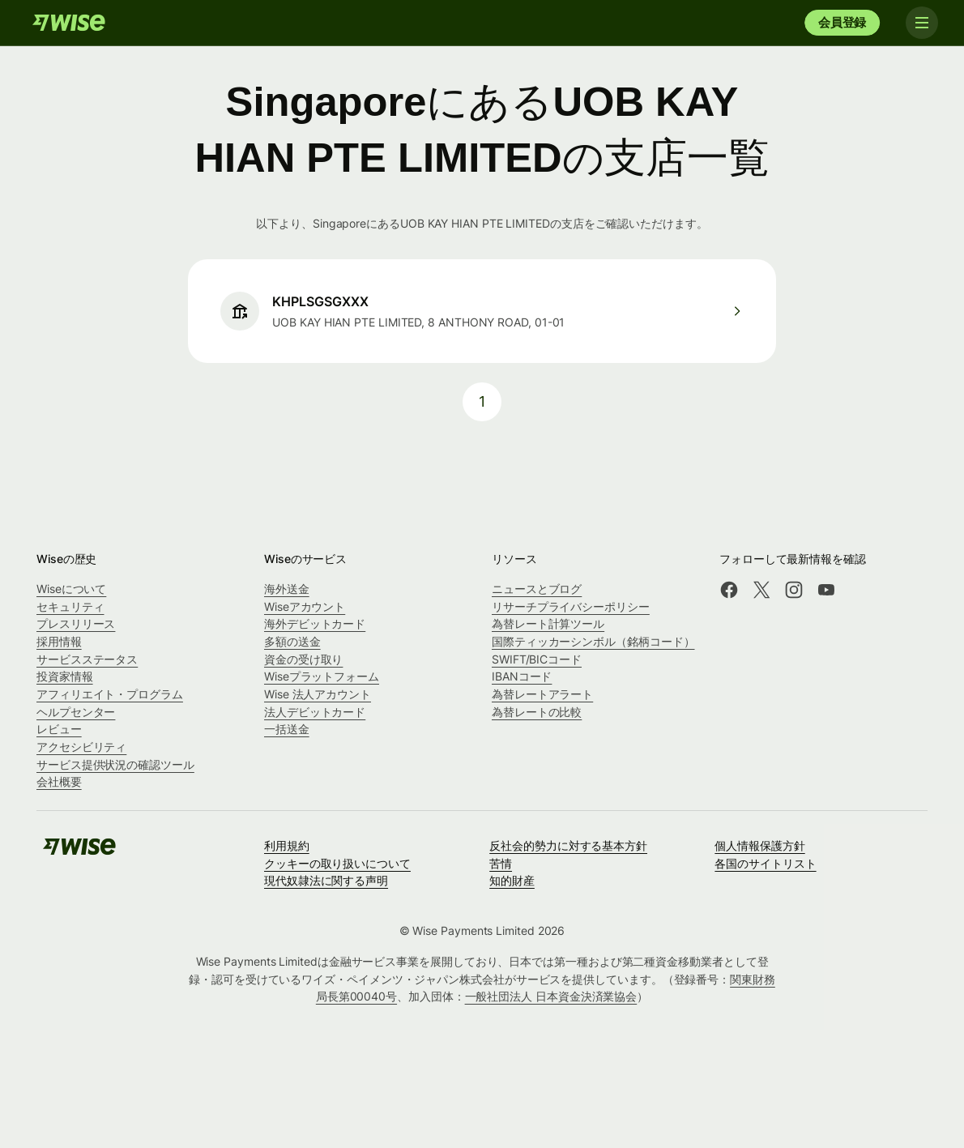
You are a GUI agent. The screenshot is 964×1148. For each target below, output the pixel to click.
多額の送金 (292, 641)
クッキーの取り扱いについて (337, 863)
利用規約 (286, 845)
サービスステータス (87, 659)
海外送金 (286, 588)
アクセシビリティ (81, 746)
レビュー (59, 729)
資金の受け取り (303, 659)
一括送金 (286, 729)
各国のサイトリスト (765, 863)
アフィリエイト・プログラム (109, 694)
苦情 (500, 863)
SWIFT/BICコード (537, 659)
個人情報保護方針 (759, 845)
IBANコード (522, 676)
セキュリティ (70, 606)
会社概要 (59, 781)
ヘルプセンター (75, 712)
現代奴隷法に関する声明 (326, 880)
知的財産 (512, 880)
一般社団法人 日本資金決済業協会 (551, 996)
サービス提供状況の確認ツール (115, 764)
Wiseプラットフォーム (321, 676)
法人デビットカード (314, 712)
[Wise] (69, 22)
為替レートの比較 (537, 712)
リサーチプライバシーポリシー (571, 606)
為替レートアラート (542, 694)
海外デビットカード (314, 623)
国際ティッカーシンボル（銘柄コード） (593, 641)
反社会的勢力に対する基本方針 (568, 845)
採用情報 (59, 641)
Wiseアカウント (304, 606)
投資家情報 (64, 676)
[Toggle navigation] (922, 22)
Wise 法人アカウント (317, 694)
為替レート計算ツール (548, 623)
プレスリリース (75, 623)
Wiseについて (71, 588)
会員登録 (842, 22)
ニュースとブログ (537, 588)
